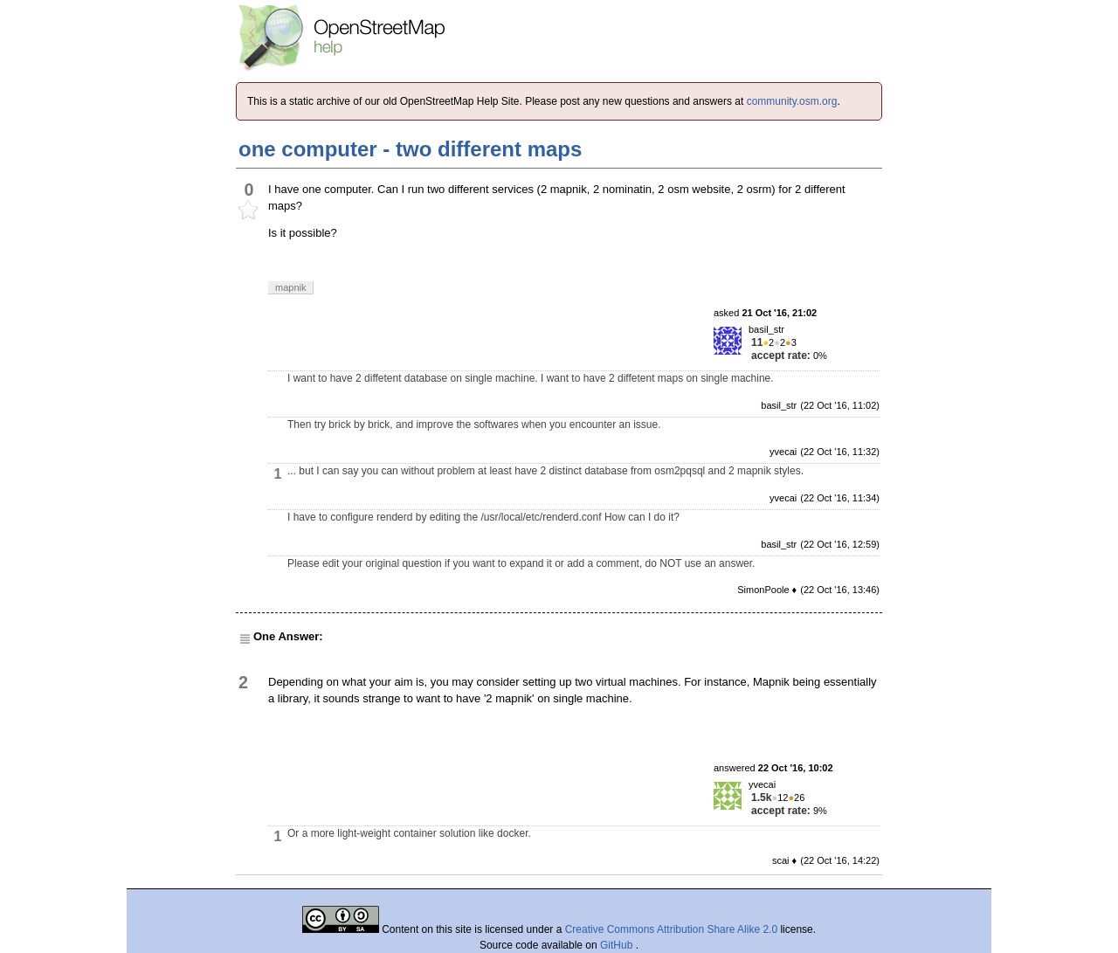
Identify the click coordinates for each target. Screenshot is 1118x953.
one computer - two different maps (410, 149)
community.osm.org (792, 101)
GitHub (618, 945)
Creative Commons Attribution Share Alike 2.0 (671, 929)
